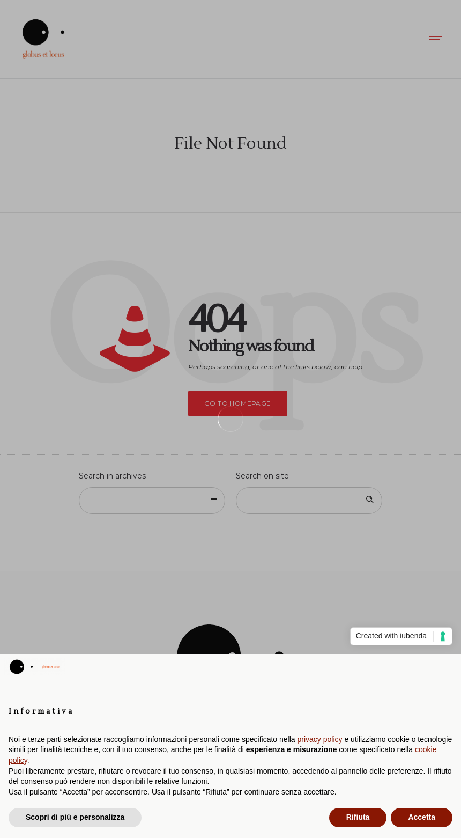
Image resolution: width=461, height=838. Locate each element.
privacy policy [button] (320, 739)
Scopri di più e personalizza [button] (75, 817)
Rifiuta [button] (358, 817)
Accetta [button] (421, 817)
